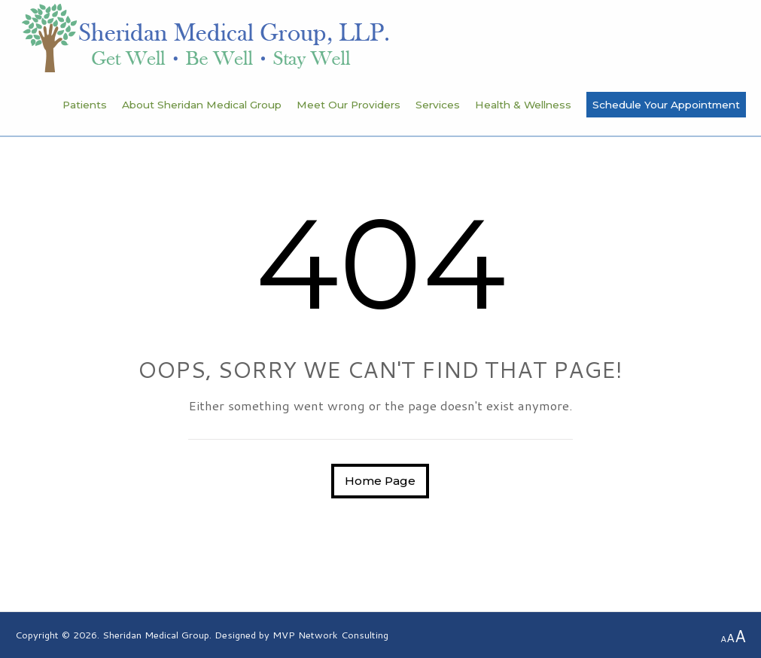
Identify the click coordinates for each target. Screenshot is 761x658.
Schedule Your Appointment (666, 105)
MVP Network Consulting (330, 634)
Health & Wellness (523, 105)
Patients (84, 105)
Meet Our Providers (348, 105)
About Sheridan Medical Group (202, 105)
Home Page (380, 481)
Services (438, 105)
